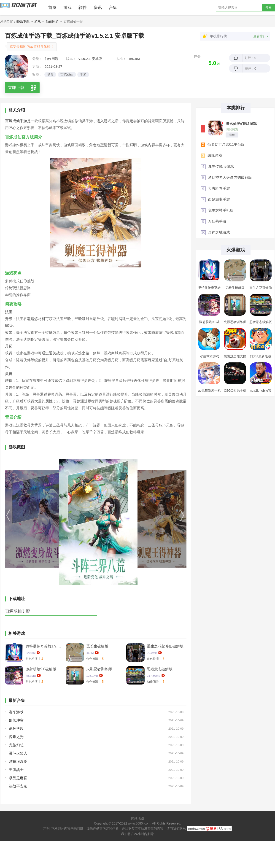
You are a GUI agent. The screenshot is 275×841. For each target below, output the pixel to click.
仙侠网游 (52, 21)
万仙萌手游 (217, 221)
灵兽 (50, 74)
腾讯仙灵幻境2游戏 (241, 124)
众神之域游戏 (219, 232)
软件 (82, 7)
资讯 (98, 7)
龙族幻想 (16, 745)
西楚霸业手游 (219, 199)
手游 (83, 74)
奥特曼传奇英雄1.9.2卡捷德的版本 (44, 646)
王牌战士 (16, 770)
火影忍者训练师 (99, 669)
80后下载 (23, 21)
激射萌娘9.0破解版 (41, 669)
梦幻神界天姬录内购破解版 (230, 177)
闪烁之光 (16, 737)
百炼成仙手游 (17, 611)
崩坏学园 (16, 728)
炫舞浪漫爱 (18, 761)
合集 (113, 7)
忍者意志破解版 (160, 669)
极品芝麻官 (18, 778)
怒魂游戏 (215, 155)
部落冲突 (16, 720)
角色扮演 (32, 658)
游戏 (67, 7)
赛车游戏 (16, 712)
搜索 (268, 7)
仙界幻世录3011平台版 (226, 144)
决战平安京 (18, 786)
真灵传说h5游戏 (221, 166)
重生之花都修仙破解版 (165, 646)
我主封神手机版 (221, 210)
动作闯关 (153, 681)
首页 (52, 7)
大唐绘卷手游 (219, 188)
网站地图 (137, 818)
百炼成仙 (66, 74)
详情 (232, 135)
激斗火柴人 (18, 753)
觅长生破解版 (97, 646)
